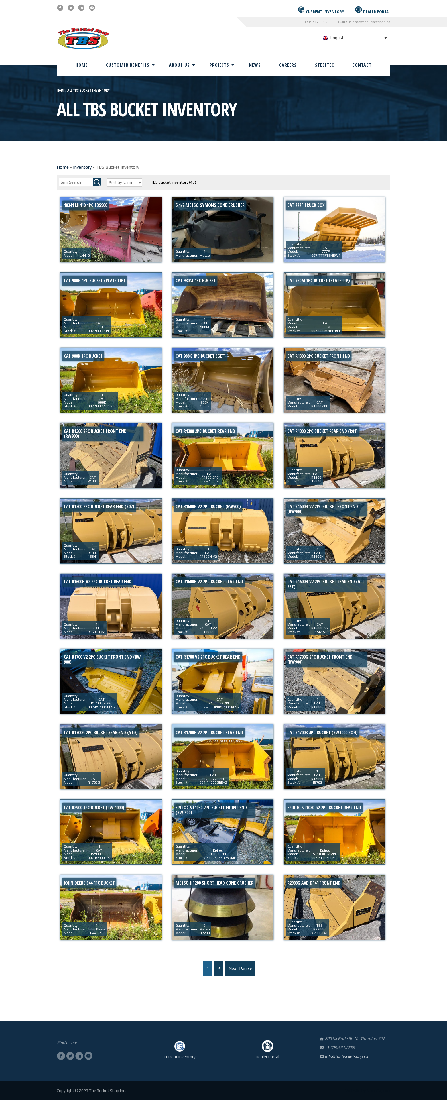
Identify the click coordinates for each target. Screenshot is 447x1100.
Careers (288, 65)
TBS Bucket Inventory (173, 182)
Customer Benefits (127, 65)
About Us (179, 65)
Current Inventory (180, 1056)
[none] (355, 38)
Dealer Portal (267, 1056)
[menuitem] (355, 38)
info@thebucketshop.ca (371, 22)
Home (82, 65)
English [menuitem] (337, 37)
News (255, 65)
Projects (219, 65)
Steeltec (324, 65)
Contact (361, 65)
